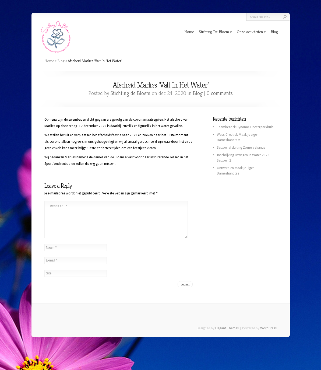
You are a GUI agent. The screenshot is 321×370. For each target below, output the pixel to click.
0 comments (220, 93)
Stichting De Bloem (214, 31)
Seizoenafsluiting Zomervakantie (241, 147)
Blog (274, 31)
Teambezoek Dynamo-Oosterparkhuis (245, 127)
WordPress (268, 335)
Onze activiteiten (250, 31)
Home (189, 31)
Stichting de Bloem (130, 93)
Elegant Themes (227, 335)
